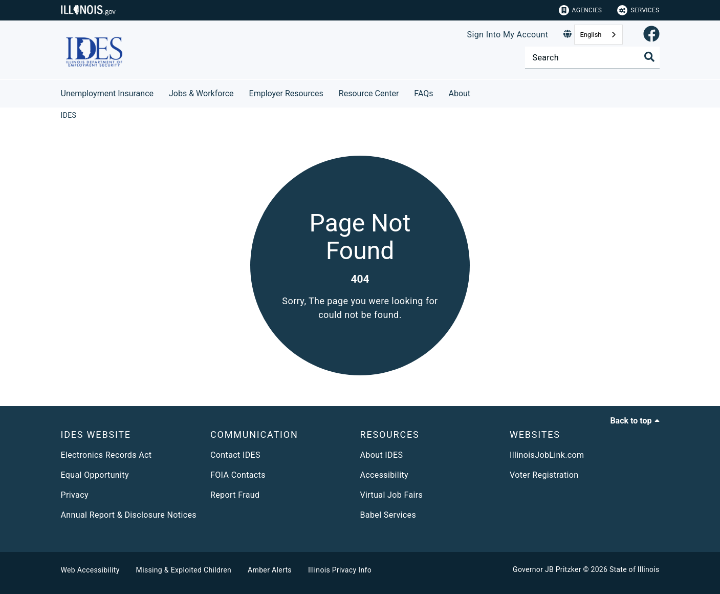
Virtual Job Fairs (391, 495)
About (460, 93)
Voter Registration (544, 475)
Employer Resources (286, 93)
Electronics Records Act (106, 455)
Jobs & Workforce (201, 93)
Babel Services (388, 515)
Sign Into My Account (508, 34)
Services (638, 10)
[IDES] (69, 115)
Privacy (75, 495)
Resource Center (369, 93)
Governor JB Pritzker (547, 569)
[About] (478, 92)
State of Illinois (634, 569)
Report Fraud (234, 495)
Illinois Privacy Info (340, 570)
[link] (651, 35)
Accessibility (384, 475)
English (590, 34)
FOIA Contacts (238, 475)
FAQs (423, 93)
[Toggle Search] (649, 57)
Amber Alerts (270, 570)
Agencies (580, 10)
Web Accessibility (90, 570)
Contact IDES (235, 455)
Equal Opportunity (95, 475)
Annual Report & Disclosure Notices (129, 515)
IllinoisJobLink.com (547, 455)
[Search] (592, 58)
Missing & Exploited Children (183, 570)
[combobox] (598, 35)
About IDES (381, 455)
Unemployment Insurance (107, 93)
